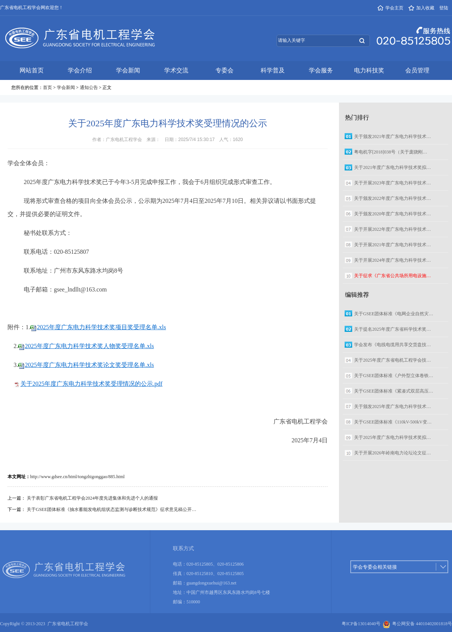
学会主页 (390, 8)
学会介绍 (80, 70)
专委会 (224, 70)
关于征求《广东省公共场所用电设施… (392, 275)
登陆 (443, 8)
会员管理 (417, 70)
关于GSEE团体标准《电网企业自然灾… (393, 313)
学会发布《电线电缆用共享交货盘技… (392, 344)
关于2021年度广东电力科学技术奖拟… (392, 167)
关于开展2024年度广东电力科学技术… (392, 260)
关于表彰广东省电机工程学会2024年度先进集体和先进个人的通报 (92, 498)
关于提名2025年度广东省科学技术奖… (392, 329)
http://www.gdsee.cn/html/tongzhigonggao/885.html (77, 476)
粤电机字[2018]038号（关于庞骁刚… (390, 152)
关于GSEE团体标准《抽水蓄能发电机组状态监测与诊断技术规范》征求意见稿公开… (111, 509)
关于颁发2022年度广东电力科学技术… (392, 198)
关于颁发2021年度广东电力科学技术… (392, 136)
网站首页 (32, 70)
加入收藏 (421, 8)
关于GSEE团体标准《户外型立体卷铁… (393, 375)
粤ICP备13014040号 (361, 623)
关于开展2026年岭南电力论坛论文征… (392, 453)
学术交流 (176, 70)
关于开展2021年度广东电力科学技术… (392, 244)
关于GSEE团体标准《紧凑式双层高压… (393, 391)
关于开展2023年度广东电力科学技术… (392, 183)
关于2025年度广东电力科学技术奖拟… (392, 437)
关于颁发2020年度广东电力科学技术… (392, 213)
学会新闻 (128, 70)
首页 (47, 87)
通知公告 (89, 87)
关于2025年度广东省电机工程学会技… (392, 360)
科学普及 (273, 70)
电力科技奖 (369, 70)
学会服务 (321, 70)
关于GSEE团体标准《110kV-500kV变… (393, 422)
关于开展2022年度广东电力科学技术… (392, 229)
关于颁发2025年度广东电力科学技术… (392, 406)
